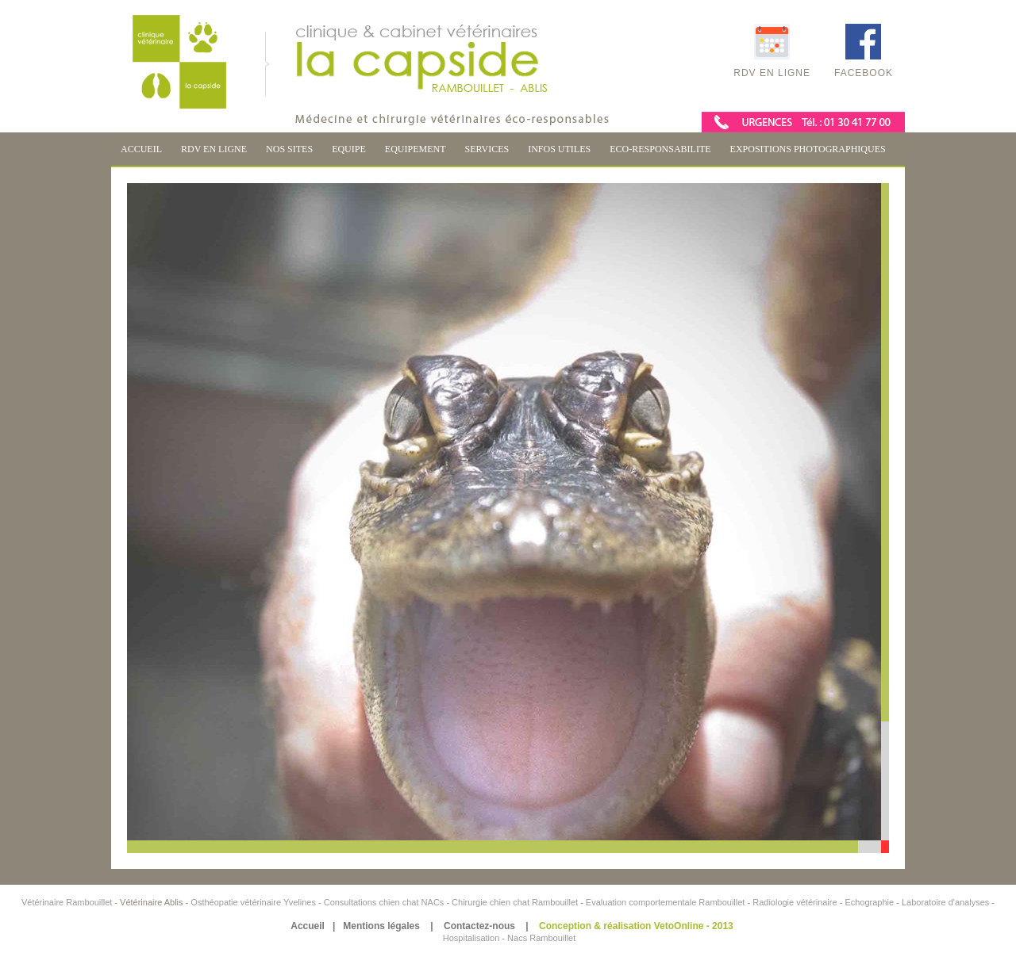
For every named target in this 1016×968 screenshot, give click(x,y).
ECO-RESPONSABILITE (660, 149)
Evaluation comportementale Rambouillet (667, 902)
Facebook (863, 51)
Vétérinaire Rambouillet (67, 902)
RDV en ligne (771, 51)
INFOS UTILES (559, 149)
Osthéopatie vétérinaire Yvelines (253, 902)
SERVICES (486, 149)
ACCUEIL (141, 149)
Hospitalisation (471, 938)
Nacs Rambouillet (541, 938)
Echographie (869, 902)
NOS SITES (289, 149)
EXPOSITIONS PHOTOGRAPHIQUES (808, 149)
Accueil (308, 926)
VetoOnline (679, 926)
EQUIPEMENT (415, 149)
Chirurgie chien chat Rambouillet (515, 902)
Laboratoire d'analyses (945, 902)
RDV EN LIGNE (214, 149)
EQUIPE (349, 149)
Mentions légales (381, 926)
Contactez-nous (479, 926)
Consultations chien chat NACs (385, 902)
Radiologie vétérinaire (795, 902)
